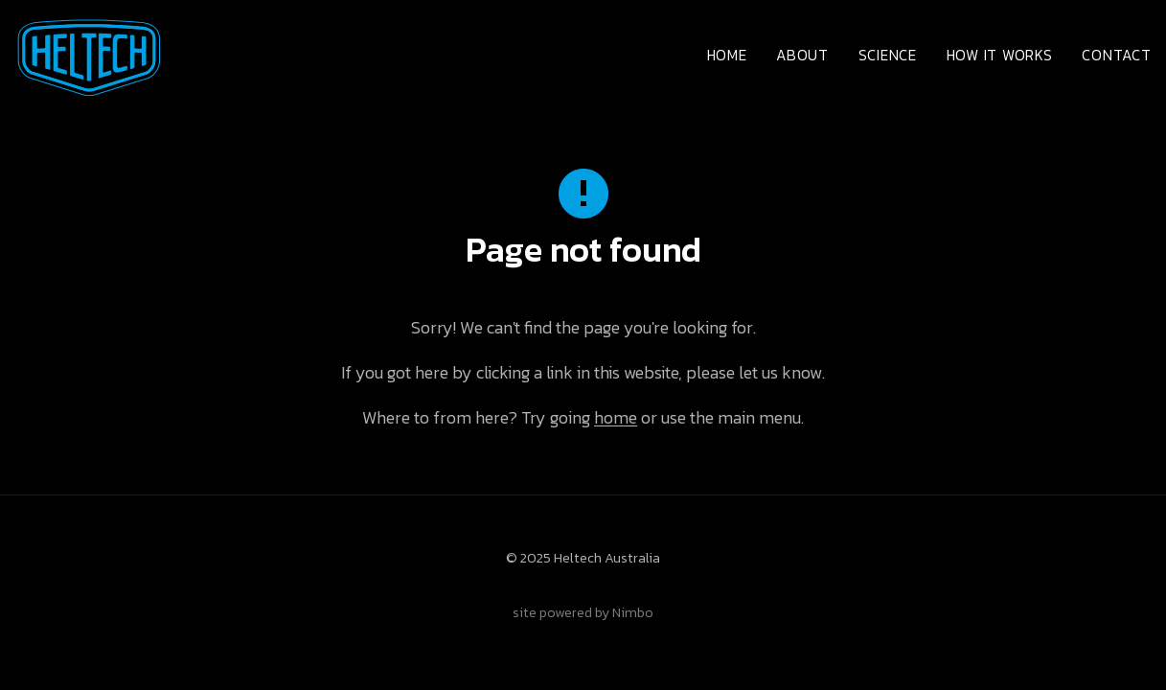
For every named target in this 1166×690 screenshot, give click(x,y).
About (802, 55)
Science (887, 55)
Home (727, 55)
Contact (1116, 55)
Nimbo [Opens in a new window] (632, 612)
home (615, 417)
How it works (1000, 55)
